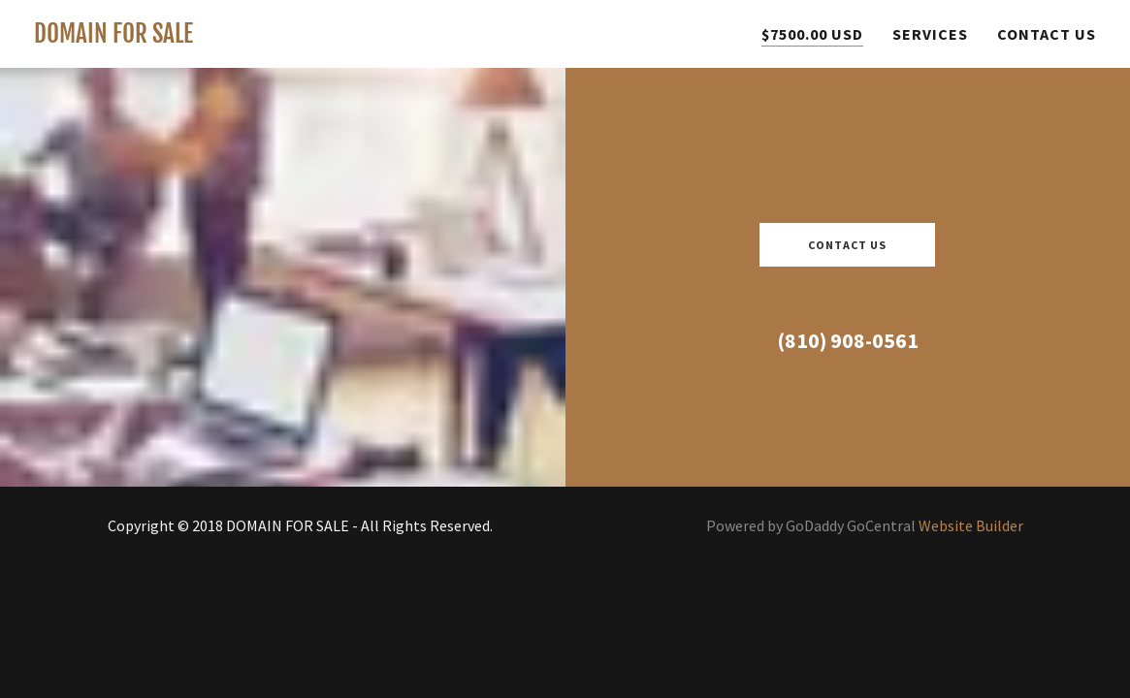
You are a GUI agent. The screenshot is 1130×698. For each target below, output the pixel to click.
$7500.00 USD (812, 34)
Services (930, 34)
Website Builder (971, 525)
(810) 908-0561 (848, 340)
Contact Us (1046, 34)
